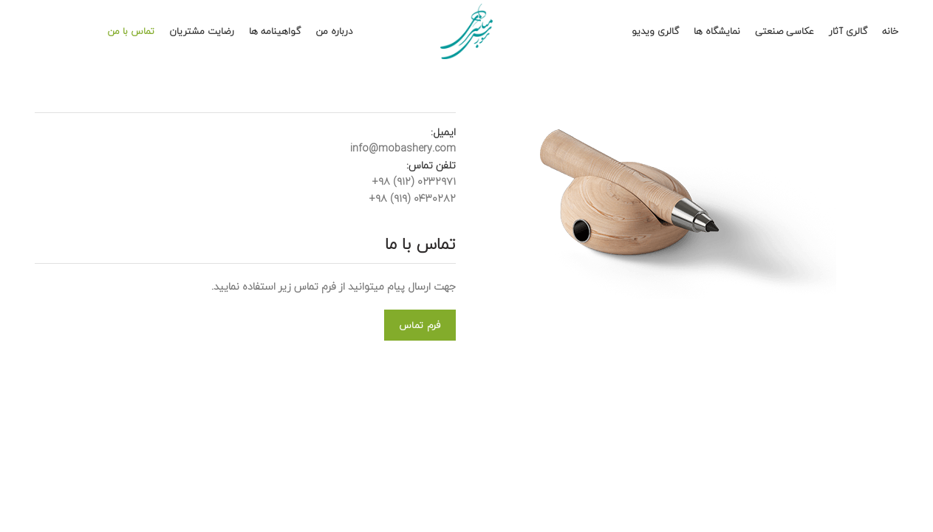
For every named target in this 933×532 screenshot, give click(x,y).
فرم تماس (419, 325)
